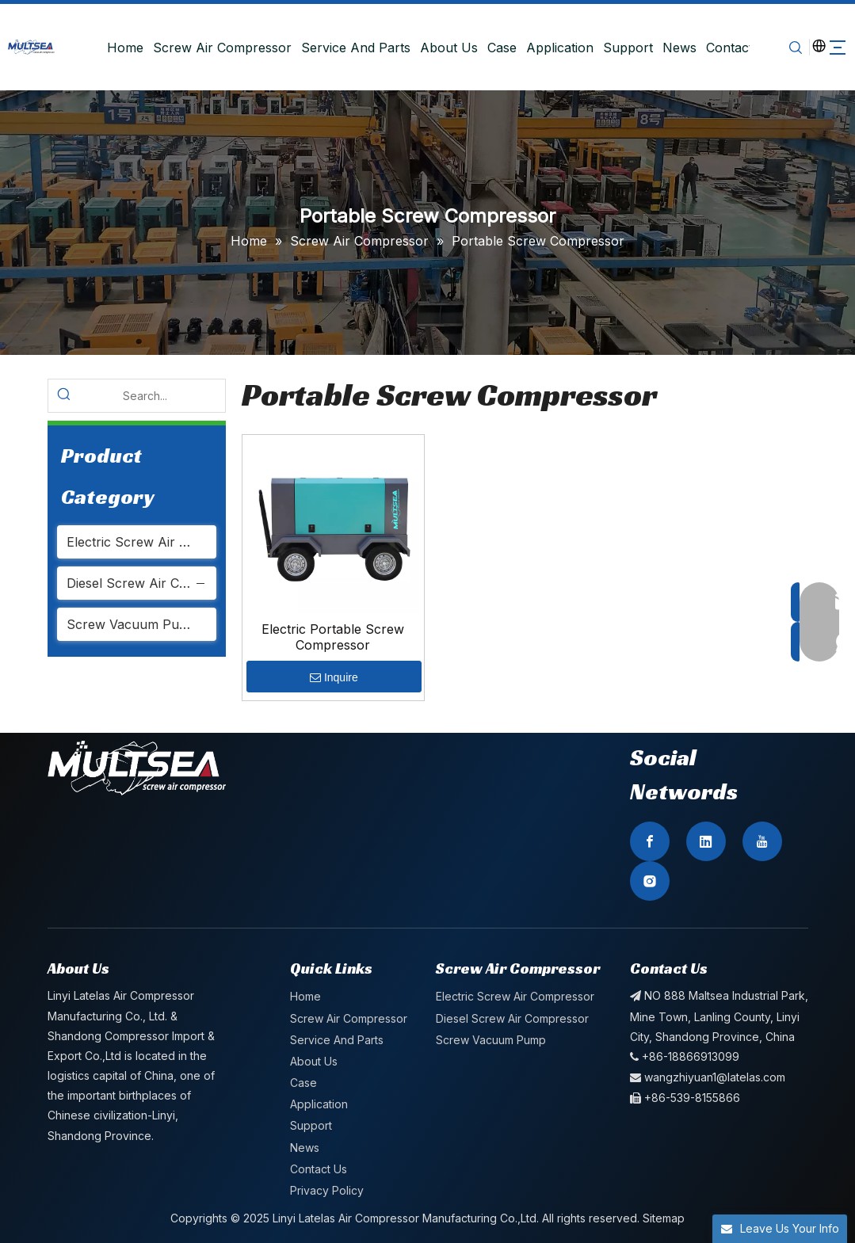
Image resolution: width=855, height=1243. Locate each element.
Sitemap (664, 1218)
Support (624, 47)
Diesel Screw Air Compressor (141, 583)
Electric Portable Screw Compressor (332, 637)
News (675, 47)
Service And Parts (352, 47)
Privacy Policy (327, 1190)
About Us (445, 47)
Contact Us (735, 47)
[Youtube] (762, 841)
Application (556, 47)
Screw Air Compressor (218, 47)
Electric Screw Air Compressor (141, 542)
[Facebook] (650, 841)
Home (121, 47)
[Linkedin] (706, 841)
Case (498, 47)
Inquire (334, 677)
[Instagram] (650, 881)
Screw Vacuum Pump (132, 624)
